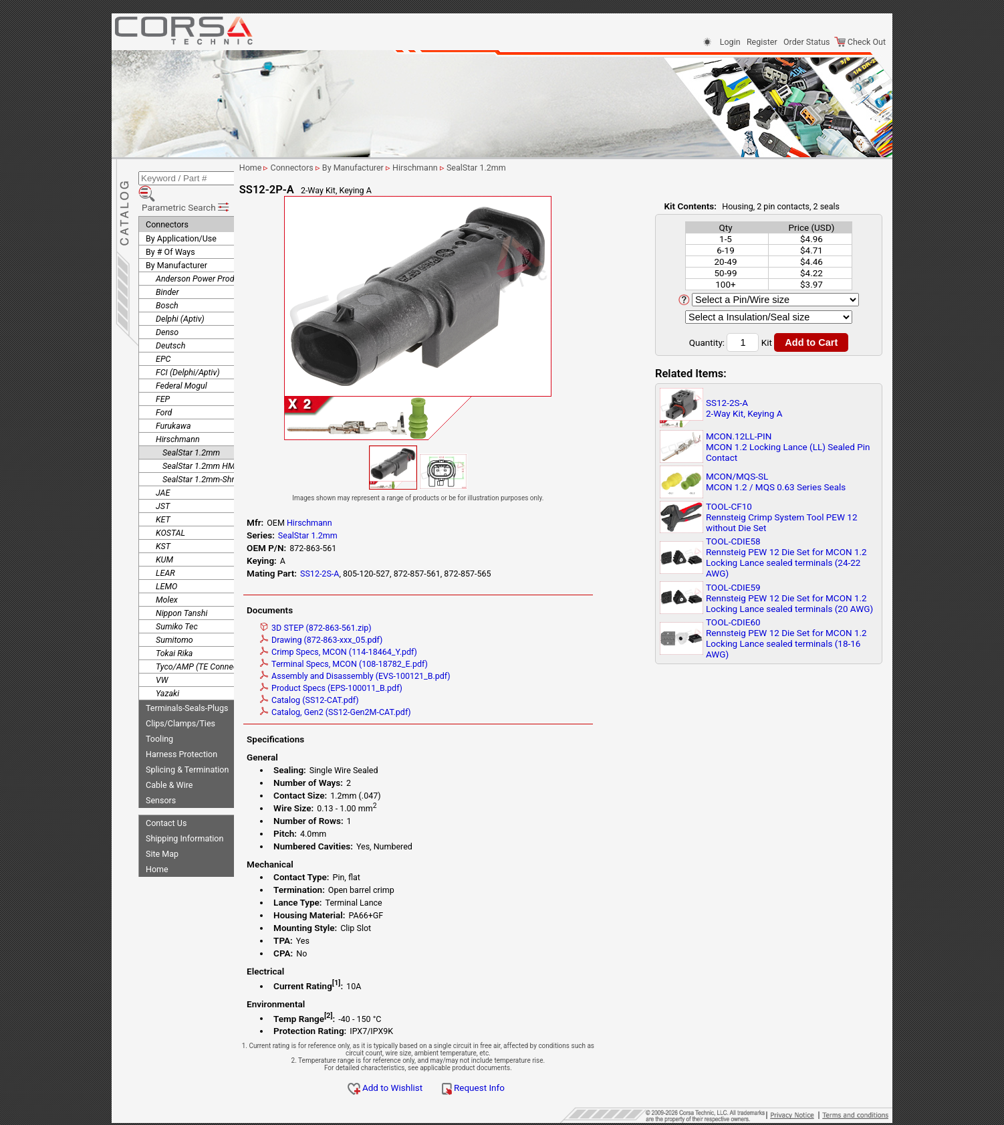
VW (162, 659)
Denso (167, 311)
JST (163, 485)
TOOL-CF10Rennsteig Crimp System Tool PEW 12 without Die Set (782, 517)
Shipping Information (184, 818)
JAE (163, 472)
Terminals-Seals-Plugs (187, 687)
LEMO (166, 565)
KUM (164, 539)
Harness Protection (181, 733)
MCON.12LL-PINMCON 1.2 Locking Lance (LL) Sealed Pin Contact (788, 447)
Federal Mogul (181, 365)
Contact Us (166, 802)
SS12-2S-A (367, 574)
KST (163, 525)
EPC (163, 338)
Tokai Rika (174, 632)
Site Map (162, 833)
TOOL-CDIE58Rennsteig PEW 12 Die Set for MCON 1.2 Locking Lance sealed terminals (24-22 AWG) (786, 557)
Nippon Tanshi (181, 592)
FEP (163, 378)
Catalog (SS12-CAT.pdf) (357, 700)
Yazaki (167, 673)
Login (730, 42)
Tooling (159, 718)
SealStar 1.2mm (191, 432)
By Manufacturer (176, 244)
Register (762, 42)
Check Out (860, 42)
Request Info (521, 1087)
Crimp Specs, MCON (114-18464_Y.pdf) (386, 652)
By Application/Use (181, 218)
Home (157, 848)
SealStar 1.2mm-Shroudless (212, 458)
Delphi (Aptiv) (180, 298)
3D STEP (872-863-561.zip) (364, 628)
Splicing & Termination (187, 749)
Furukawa (173, 405)
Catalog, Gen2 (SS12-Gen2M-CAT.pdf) (383, 712)
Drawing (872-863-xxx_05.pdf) (369, 640)
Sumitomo (174, 619)
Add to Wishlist (433, 1087)
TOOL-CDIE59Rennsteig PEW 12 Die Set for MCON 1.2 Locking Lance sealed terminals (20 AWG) (789, 598)
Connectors (167, 204)
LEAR (165, 552)
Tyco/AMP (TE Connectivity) (206, 646)
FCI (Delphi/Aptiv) (188, 351)
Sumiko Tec (177, 606)
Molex (167, 579)
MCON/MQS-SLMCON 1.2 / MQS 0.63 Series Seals (776, 481)
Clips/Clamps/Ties (180, 703)
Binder (167, 271)
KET (163, 499)
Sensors (161, 780)
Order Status (806, 42)
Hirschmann (178, 418)
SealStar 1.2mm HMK (201, 445)
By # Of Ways (170, 231)
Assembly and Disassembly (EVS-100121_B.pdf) (403, 676)
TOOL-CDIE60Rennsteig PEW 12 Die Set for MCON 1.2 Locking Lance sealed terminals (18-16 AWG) (786, 638)
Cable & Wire (169, 764)
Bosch (167, 285)
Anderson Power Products (203, 258)
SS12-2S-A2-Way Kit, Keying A (744, 408)
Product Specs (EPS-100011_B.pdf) (379, 688)
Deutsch (170, 325)
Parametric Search (186, 186)
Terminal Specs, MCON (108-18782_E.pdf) (392, 664)
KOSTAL (170, 512)
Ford (164, 392)
